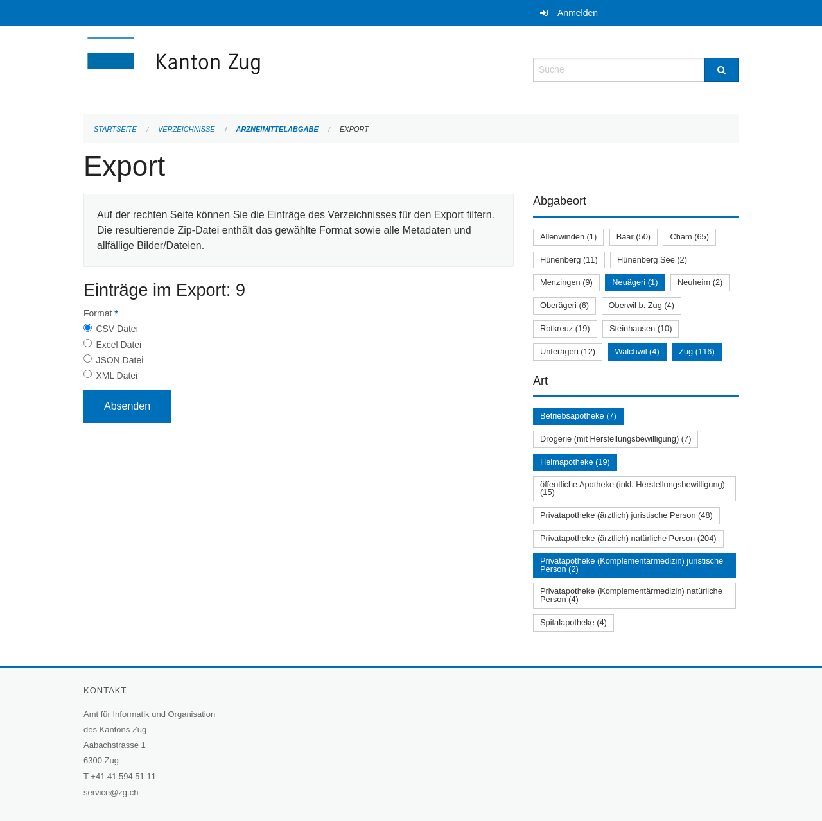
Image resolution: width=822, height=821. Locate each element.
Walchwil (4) (637, 351)
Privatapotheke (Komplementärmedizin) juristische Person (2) (631, 565)
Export (354, 129)
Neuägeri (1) (635, 282)
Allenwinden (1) (568, 236)
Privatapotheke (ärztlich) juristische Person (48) (626, 515)
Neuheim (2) (700, 282)
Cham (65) (689, 236)
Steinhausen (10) (640, 328)
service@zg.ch (110, 792)
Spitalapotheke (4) (573, 622)
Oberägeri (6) (564, 305)
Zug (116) (696, 351)
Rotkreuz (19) (565, 328)
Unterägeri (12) (567, 351)
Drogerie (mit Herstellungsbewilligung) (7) (615, 439)
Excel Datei (118, 345)
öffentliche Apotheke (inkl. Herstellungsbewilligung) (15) (632, 488)
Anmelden (577, 13)
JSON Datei (119, 360)
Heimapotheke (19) (575, 462)
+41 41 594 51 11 (123, 776)
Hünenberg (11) (569, 259)
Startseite (115, 129)
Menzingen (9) (566, 282)
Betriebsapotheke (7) (578, 415)
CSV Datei (116, 329)
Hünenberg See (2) (652, 259)
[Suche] (721, 70)
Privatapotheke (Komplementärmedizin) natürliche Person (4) (631, 595)
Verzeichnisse (186, 129)
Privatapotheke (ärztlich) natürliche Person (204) (628, 538)
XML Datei (116, 375)
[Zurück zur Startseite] (250, 68)
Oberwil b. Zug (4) (641, 305)
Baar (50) (633, 236)
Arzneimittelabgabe (277, 129)
